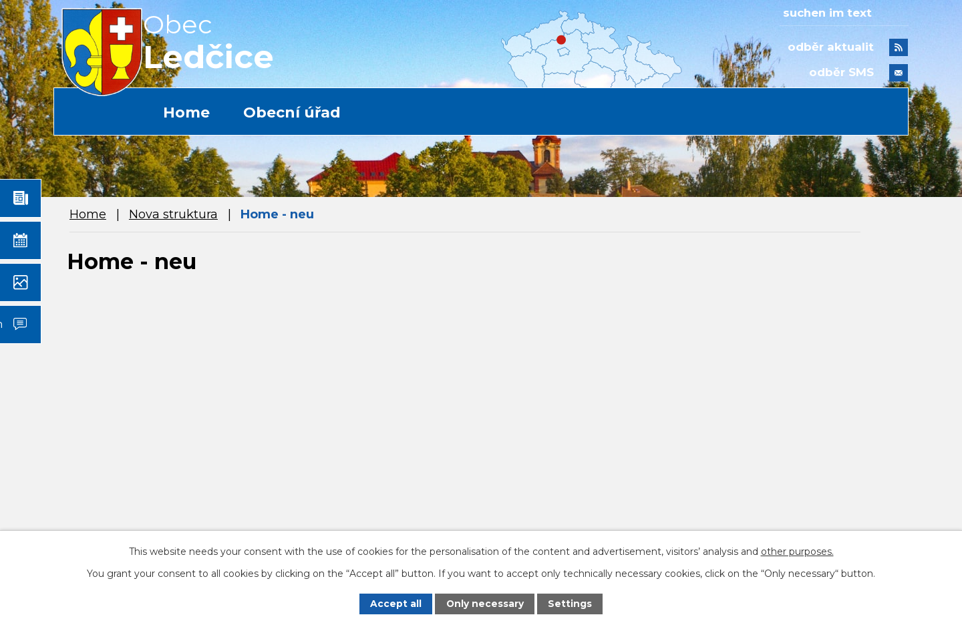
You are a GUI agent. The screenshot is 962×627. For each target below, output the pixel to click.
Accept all (396, 604)
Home (186, 112)
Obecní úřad (292, 112)
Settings (570, 604)
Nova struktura (173, 214)
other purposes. (797, 551)
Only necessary (485, 604)
